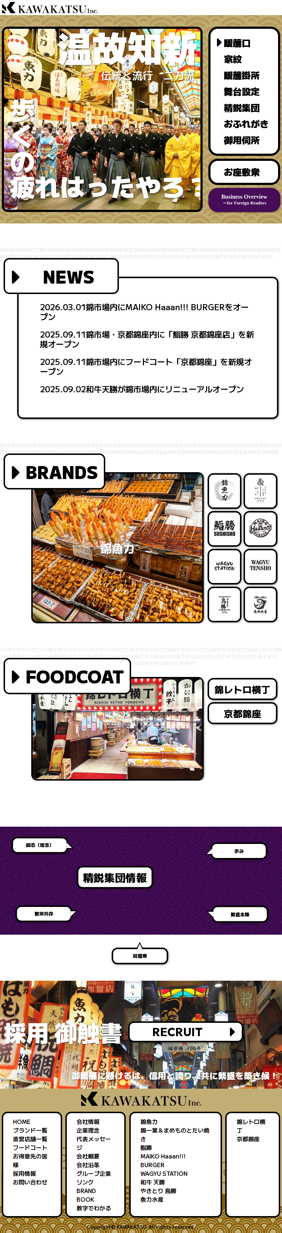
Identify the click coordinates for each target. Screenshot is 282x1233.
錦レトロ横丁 (242, 689)
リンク (85, 1182)
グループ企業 (94, 1173)
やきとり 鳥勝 (158, 1190)
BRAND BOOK (86, 1194)
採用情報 (24, 1173)
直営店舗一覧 (30, 1138)
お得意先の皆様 (30, 1160)
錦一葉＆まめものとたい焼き (174, 1134)
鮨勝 (146, 1147)
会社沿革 (88, 1164)
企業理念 (88, 1130)
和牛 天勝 (152, 1182)
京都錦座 (242, 713)
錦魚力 (149, 1121)
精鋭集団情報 (156, 877)
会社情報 (88, 1121)
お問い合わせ (30, 1182)
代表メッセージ (94, 1143)
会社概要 (88, 1156)
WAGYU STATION (164, 1173)
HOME (22, 1121)
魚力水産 (151, 1199)
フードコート (30, 1147)
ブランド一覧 (30, 1130)
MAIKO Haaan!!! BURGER (163, 1160)
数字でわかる (94, 1207)
